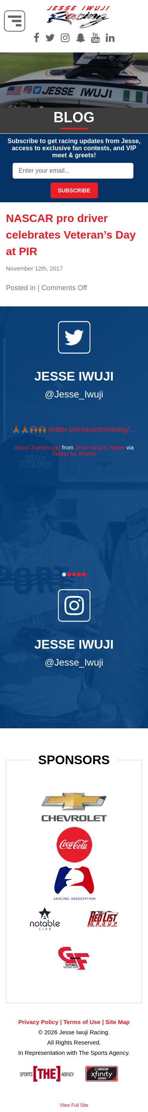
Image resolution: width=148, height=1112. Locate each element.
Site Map (117, 1022)
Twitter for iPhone (74, 454)
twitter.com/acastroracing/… (92, 429)
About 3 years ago (37, 447)
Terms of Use (82, 1022)
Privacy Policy (38, 1022)
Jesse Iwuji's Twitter (100, 447)
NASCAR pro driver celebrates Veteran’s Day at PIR (71, 234)
